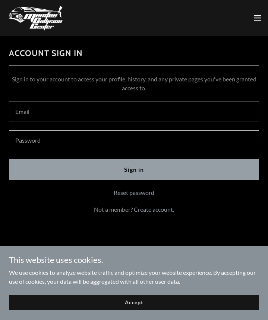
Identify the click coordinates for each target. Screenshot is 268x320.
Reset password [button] (134, 192)
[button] (257, 17)
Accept (134, 302)
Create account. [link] (154, 209)
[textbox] (134, 111)
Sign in (134, 169)
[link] (36, 18)
